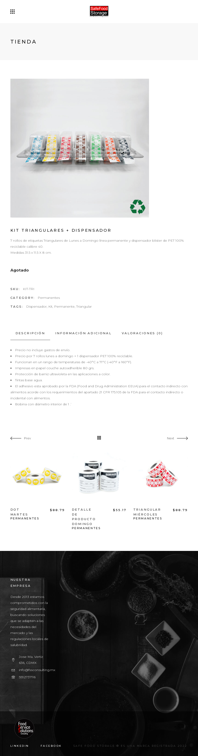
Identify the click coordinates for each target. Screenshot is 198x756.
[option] (37, 485)
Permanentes (49, 298)
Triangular (84, 306)
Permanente (64, 306)
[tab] (30, 333)
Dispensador (36, 306)
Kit (50, 306)
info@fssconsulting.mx (37, 670)
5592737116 (27, 677)
